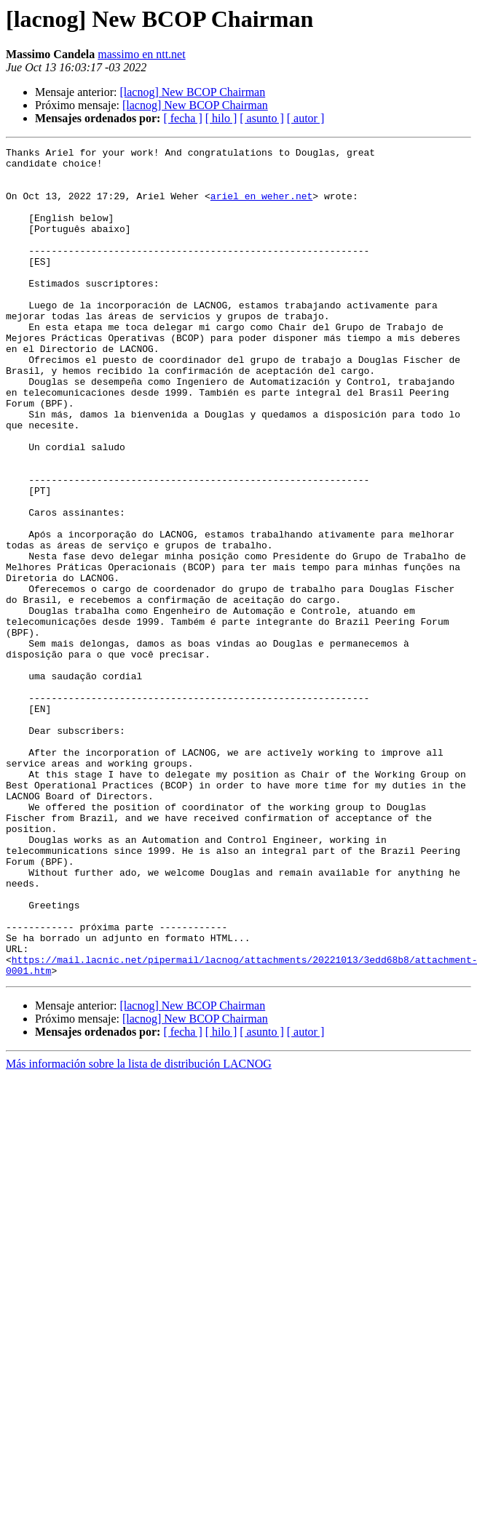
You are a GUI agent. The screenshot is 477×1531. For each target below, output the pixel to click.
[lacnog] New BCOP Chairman (192, 92)
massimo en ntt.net (141, 54)
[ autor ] (306, 118)
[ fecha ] (182, 118)
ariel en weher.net (261, 206)
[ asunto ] (261, 118)
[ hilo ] (221, 118)
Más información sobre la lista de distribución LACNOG (139, 1229)
